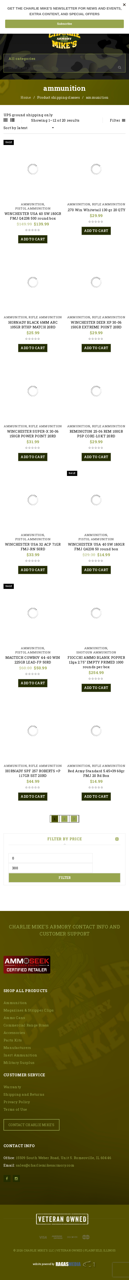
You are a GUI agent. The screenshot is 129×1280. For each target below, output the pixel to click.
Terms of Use (15, 1109)
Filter (65, 877)
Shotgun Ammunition (96, 652)
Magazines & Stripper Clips (29, 1010)
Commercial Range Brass (26, 1025)
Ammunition (32, 204)
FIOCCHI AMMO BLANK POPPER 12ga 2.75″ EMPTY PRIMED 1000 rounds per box (96, 662)
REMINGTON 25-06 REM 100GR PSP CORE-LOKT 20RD (96, 433)
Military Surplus (19, 1062)
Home (26, 97)
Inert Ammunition (20, 1055)
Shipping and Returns (24, 1094)
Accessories (14, 1032)
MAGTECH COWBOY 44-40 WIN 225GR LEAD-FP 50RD (32, 659)
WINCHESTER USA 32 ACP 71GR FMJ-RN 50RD (33, 546)
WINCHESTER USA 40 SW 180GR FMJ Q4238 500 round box (32, 216)
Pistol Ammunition (33, 208)
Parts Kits (13, 1040)
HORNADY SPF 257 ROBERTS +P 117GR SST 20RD (32, 773)
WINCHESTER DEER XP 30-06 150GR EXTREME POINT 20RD (96, 324)
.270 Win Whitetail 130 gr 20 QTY (96, 209)
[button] (33, 239)
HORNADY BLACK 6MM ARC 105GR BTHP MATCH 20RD (33, 324)
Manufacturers (17, 1047)
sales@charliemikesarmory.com (45, 1165)
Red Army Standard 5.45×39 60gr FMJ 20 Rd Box (96, 773)
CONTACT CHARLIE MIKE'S (31, 1125)
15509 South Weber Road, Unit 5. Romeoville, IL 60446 (63, 1157)
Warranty (12, 1086)
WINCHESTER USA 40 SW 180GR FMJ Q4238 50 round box (96, 546)
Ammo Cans (14, 1017)
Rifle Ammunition (108, 204)
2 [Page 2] (64, 819)
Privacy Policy (17, 1101)
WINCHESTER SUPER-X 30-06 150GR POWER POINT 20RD (33, 433)
